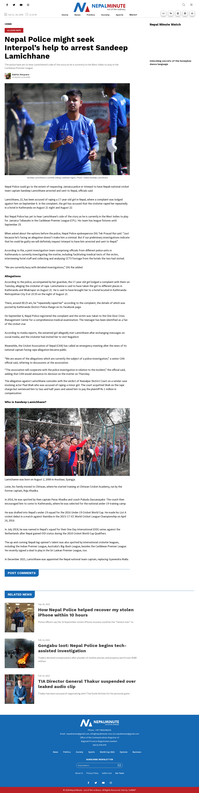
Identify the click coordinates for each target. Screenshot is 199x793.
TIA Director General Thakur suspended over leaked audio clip (87, 684)
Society (105, 15)
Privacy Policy (92, 773)
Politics (91, 15)
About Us (79, 773)
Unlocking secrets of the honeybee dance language (170, 63)
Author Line (107, 773)
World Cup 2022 (107, 752)
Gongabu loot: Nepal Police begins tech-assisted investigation (82, 648)
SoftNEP (132, 790)
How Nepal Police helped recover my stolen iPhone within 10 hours (86, 612)
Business (137, 752)
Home (65, 15)
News (77, 15)
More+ (133, 14)
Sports (119, 15)
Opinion (123, 752)
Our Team (119, 773)
